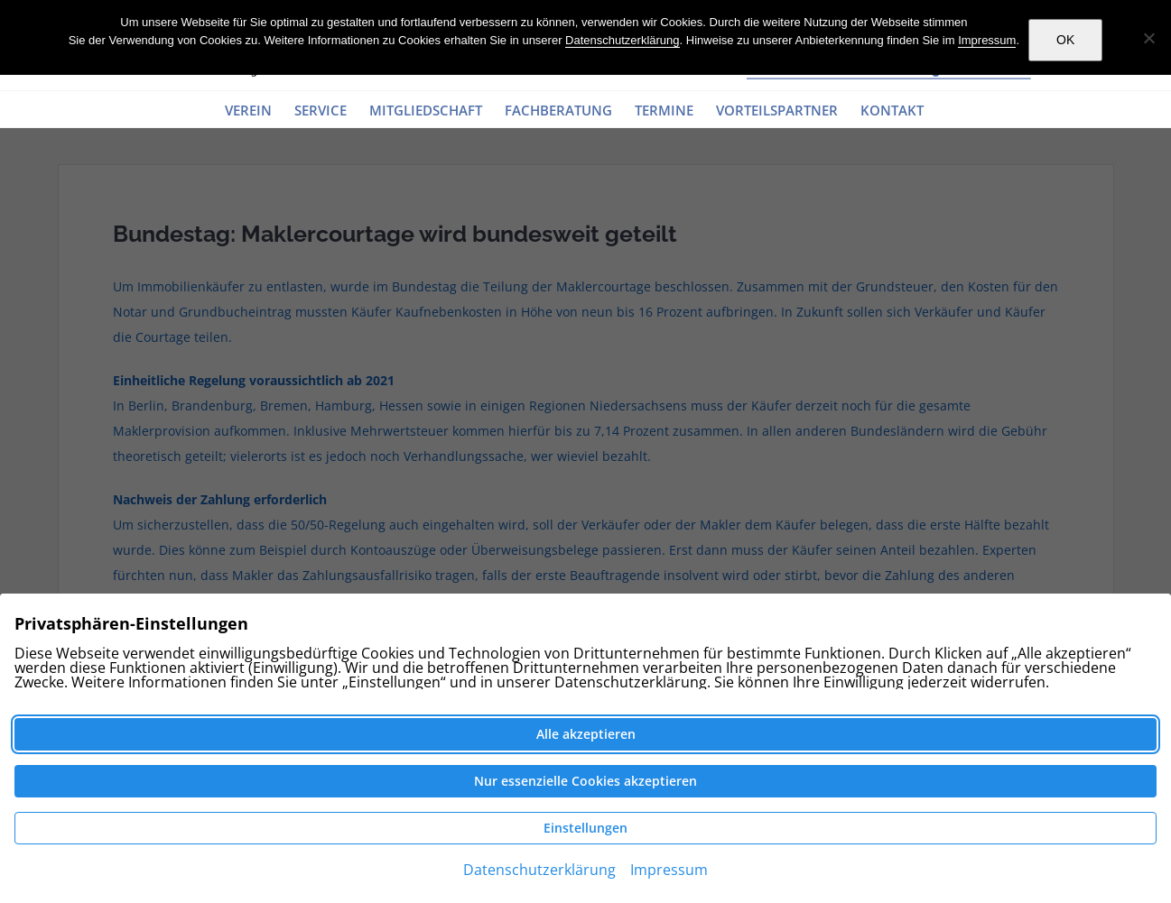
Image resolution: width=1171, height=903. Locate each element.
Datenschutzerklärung (622, 40)
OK (1065, 39)
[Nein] (1148, 38)
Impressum (987, 40)
